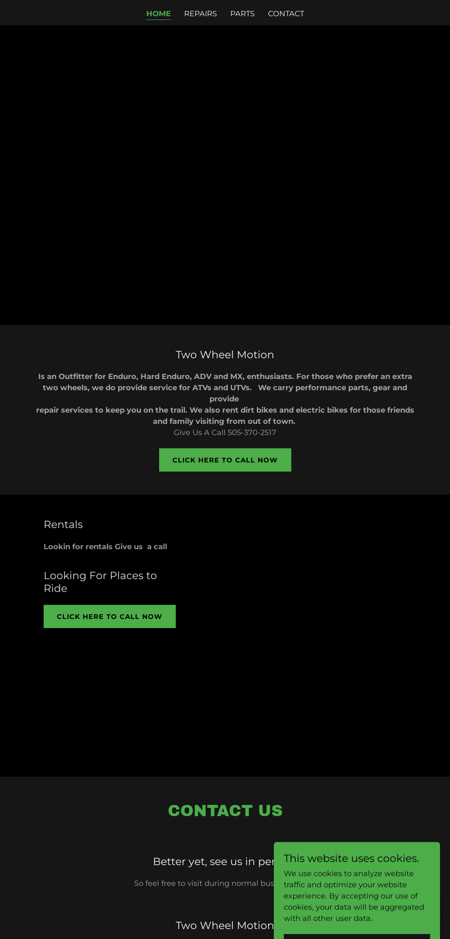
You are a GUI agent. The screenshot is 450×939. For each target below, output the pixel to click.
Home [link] (158, 13)
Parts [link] (242, 13)
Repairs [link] (200, 13)
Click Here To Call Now (225, 460)
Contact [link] (286, 13)
